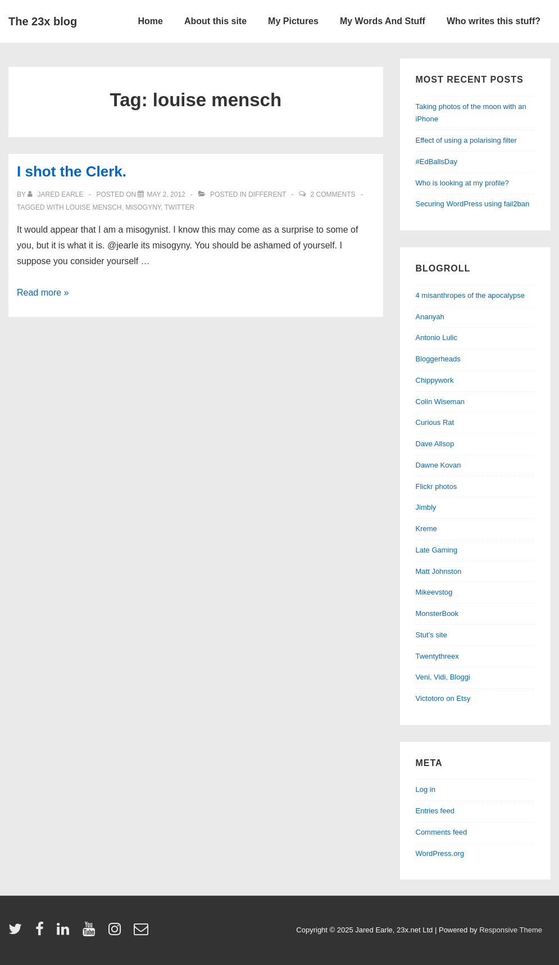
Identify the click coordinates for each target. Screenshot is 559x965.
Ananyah (430, 316)
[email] (142, 932)
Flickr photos (436, 486)
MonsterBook (437, 613)
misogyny (143, 207)
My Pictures (293, 21)
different (267, 194)
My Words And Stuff (382, 21)
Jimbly (426, 507)
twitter (179, 207)
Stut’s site (431, 635)
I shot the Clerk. (71, 171)
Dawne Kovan (438, 465)
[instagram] (117, 932)
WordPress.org (440, 853)
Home (150, 21)
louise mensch (93, 207)
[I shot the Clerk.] (166, 194)
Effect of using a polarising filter (466, 140)
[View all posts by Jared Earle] (56, 194)
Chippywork (435, 380)
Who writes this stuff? (493, 21)
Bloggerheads (438, 359)
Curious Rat (435, 422)
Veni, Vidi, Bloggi (443, 677)
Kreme (426, 528)
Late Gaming (436, 550)
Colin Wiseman (440, 401)
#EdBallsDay (436, 161)
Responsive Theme (510, 930)
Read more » (43, 292)
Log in (425, 789)
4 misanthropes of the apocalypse (470, 295)
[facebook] (42, 932)
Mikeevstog (434, 592)
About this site (215, 21)
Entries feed (435, 811)
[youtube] (91, 932)
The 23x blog (42, 21)
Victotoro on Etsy (443, 698)
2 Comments (333, 194)
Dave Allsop (435, 444)
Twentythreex (437, 656)
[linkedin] (65, 932)
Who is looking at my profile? (462, 183)
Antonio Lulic (436, 337)
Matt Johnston (439, 571)
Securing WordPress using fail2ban (473, 204)
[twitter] (17, 932)
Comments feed (441, 832)
